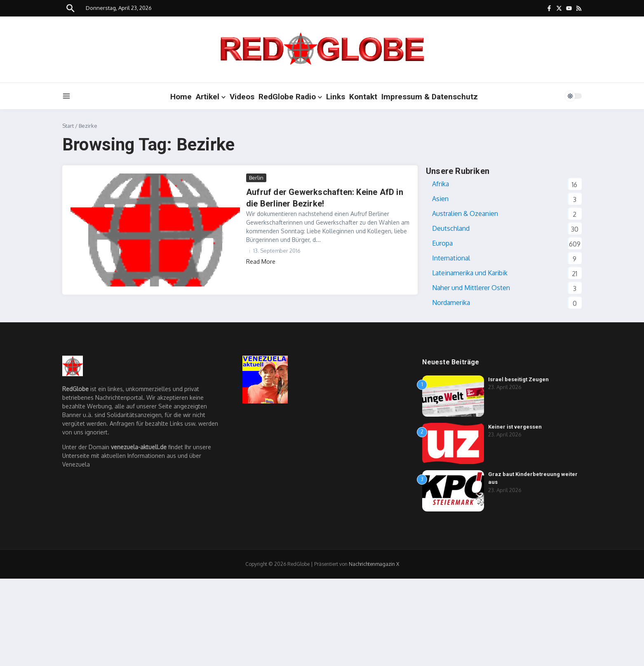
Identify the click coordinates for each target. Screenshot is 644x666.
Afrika (440, 184)
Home (181, 96)
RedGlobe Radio (290, 96)
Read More (260, 261)
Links (335, 96)
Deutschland (451, 228)
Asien (440, 199)
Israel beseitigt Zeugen (518, 379)
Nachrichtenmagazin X (374, 564)
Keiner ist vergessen (515, 427)
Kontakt (363, 96)
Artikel (211, 96)
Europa (442, 243)
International (451, 258)
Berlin (256, 177)
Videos (242, 96)
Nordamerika (451, 302)
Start (68, 125)
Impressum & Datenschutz (429, 96)
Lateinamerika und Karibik (470, 273)
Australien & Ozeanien (465, 213)
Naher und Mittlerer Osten (471, 288)
